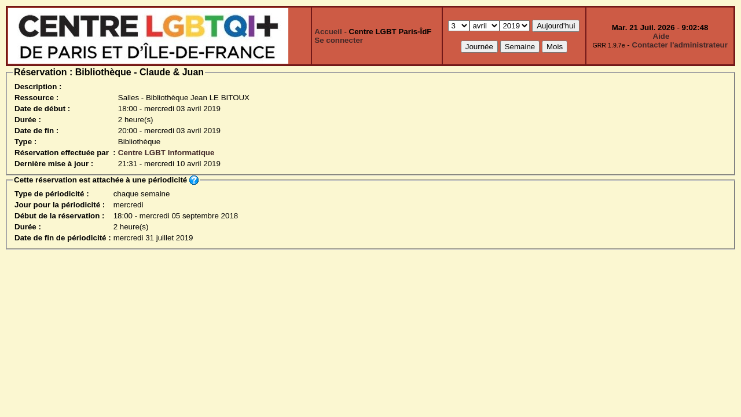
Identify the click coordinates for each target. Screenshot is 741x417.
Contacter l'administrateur (680, 45)
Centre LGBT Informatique (166, 152)
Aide (661, 36)
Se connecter (338, 40)
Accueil (328, 31)
